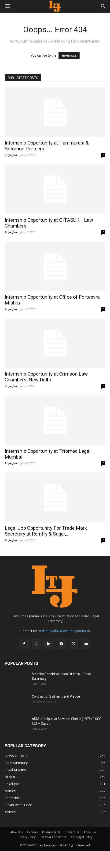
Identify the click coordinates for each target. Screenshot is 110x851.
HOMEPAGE (69, 55)
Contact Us (72, 832)
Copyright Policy (81, 837)
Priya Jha (11, 155)
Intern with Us (51, 832)
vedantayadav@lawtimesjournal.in (64, 631)
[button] (7, 6)
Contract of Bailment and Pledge (56, 696)
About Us (16, 832)
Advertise (90, 832)
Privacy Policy (27, 837)
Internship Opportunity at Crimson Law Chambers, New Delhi (46, 377)
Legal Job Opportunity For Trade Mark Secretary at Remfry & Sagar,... (46, 531)
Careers (32, 832)
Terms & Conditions (53, 837)
